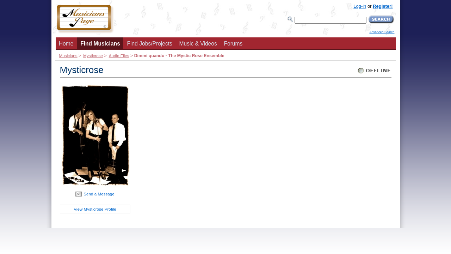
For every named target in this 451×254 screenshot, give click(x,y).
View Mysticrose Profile (95, 209)
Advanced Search (381, 32)
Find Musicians (100, 44)
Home (66, 44)
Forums (233, 44)
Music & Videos (198, 44)
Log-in (359, 6)
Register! (383, 6)
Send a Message (99, 194)
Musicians (68, 55)
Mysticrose (93, 55)
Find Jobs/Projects (149, 44)
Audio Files (119, 55)
